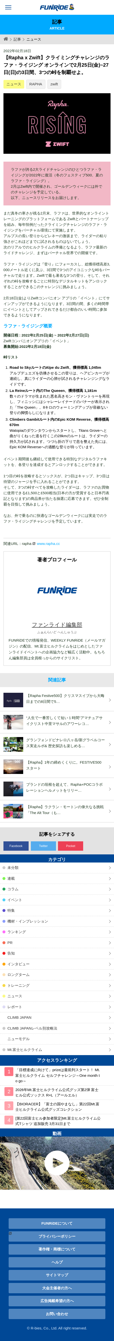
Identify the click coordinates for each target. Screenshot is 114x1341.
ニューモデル (18, 1039)
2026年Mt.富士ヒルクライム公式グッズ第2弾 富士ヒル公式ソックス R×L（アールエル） (56, 1092)
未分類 (13, 867)
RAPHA (35, 84)
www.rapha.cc (48, 543)
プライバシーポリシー (57, 1236)
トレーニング (18, 985)
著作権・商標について (57, 1249)
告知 (11, 953)
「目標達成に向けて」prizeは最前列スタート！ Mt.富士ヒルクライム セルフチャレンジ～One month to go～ (57, 1075)
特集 (11, 910)
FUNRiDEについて (57, 1223)
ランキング (16, 932)
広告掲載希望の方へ (57, 1301)
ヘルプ (57, 1262)
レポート (14, 1007)
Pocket (70, 846)
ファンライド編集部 (57, 625)
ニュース (13, 84)
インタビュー (18, 964)
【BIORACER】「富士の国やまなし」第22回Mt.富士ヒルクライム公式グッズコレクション (57, 1107)
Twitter (43, 846)
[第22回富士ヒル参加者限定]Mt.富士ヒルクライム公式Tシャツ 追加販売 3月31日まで (58, 1121)
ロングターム (18, 974)
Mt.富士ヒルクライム (24, 1050)
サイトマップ (57, 1275)
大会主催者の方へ (57, 1288)
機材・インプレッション (27, 921)
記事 (17, 39)
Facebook (15, 846)
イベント (14, 900)
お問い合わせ (57, 1314)
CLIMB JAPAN (19, 1017)
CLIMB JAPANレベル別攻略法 (32, 1028)
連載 (11, 878)
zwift (54, 84)
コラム (13, 889)
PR (10, 942)
